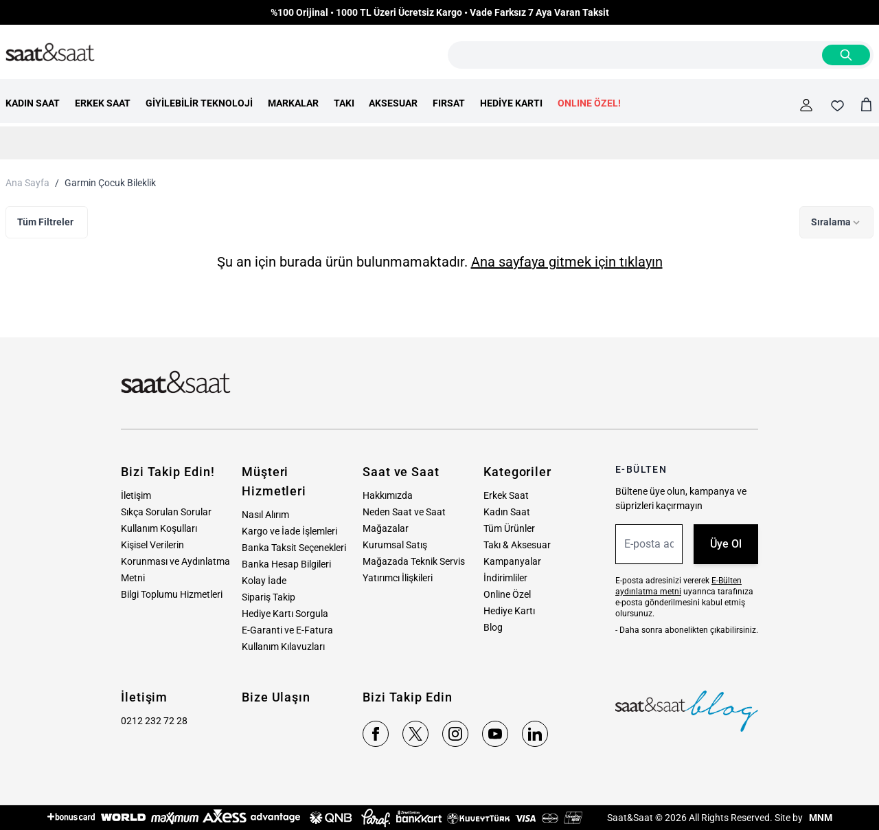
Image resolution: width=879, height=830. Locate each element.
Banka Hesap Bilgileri (286, 564)
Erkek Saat (506, 495)
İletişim (136, 495)
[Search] (846, 55)
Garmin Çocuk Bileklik (110, 182)
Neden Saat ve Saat (404, 511)
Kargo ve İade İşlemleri (289, 531)
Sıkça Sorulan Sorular (166, 511)
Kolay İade (264, 580)
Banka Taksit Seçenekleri (294, 547)
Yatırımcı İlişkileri (398, 577)
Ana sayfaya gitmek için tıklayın (567, 262)
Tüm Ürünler (509, 528)
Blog (493, 627)
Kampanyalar (512, 561)
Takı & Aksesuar (517, 544)
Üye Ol (726, 543)
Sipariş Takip (268, 597)
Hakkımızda (388, 495)
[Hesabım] (806, 105)
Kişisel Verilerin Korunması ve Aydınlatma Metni (175, 561)
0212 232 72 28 (154, 720)
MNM (819, 817)
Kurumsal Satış (395, 544)
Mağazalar (386, 528)
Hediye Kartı (509, 610)
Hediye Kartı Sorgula (285, 613)
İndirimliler (505, 577)
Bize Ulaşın (276, 697)
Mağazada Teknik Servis (414, 561)
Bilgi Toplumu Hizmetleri (171, 594)
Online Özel (507, 594)
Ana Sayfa (27, 182)
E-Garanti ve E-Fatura (287, 630)
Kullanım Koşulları (159, 528)
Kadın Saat (506, 511)
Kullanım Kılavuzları (283, 646)
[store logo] (50, 53)
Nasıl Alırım (265, 514)
